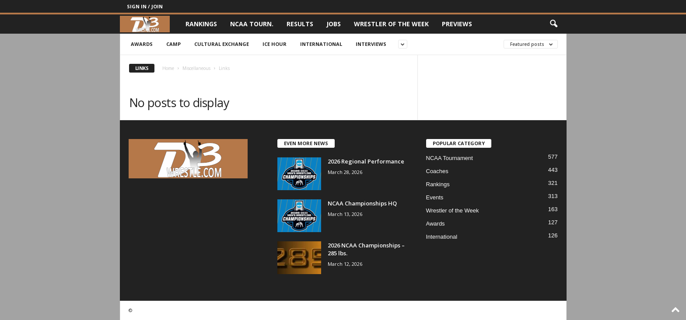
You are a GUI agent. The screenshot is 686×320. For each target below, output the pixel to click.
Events (435, 197)
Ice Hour (274, 44)
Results (300, 24)
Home (168, 68)
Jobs (333, 24)
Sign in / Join (145, 6)
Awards (142, 44)
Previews (457, 24)
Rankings (201, 24)
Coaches (437, 171)
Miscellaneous (196, 68)
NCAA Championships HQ (362, 203)
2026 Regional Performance (366, 161)
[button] (553, 24)
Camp (173, 44)
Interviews (371, 44)
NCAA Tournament (449, 158)
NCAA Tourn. (251, 24)
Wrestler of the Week (391, 24)
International (321, 44)
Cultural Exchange (221, 44)
